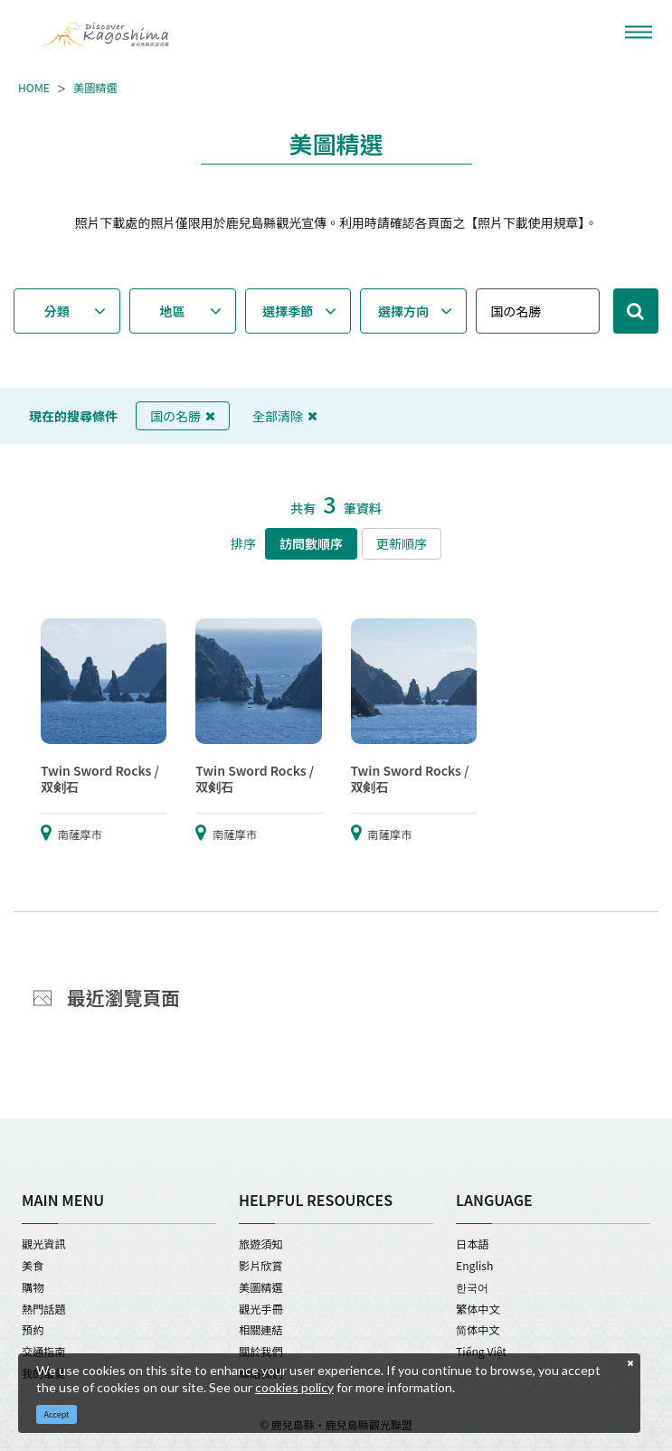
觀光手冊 (261, 1309)
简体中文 (478, 1330)
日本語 (472, 1244)
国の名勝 (182, 416)
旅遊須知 (261, 1244)
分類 (57, 311)
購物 (32, 1287)
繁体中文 (478, 1309)
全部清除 (284, 416)
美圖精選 (95, 88)
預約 (32, 1330)
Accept (57, 1414)
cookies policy (294, 1387)
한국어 (472, 1287)
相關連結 (261, 1330)
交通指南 (44, 1351)
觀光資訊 (44, 1244)
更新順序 (401, 543)
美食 (32, 1266)
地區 (172, 311)
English (474, 1266)
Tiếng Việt (481, 1351)
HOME (34, 88)
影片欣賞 (261, 1266)
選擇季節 (287, 311)
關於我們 (261, 1351)
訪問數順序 (311, 543)
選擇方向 (403, 311)
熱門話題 (44, 1309)
